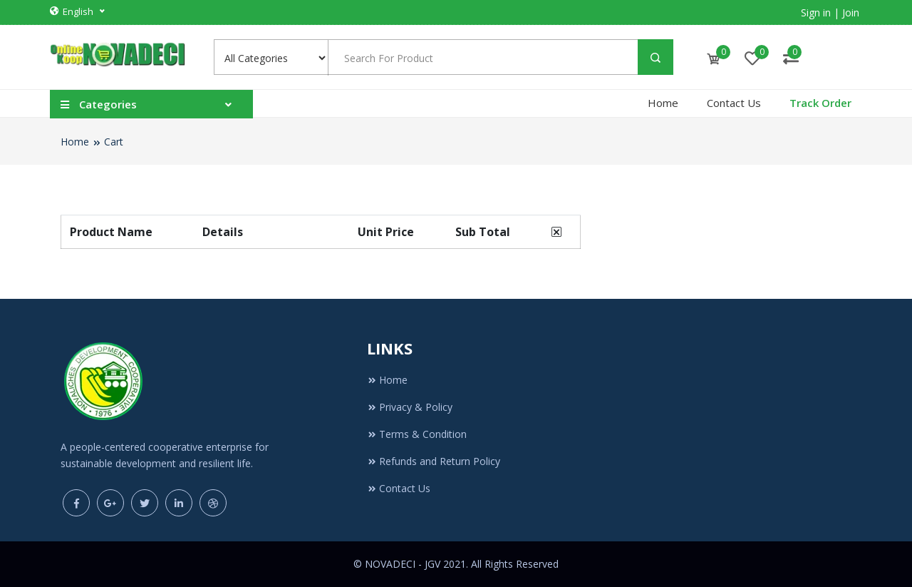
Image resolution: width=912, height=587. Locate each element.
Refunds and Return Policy (433, 461)
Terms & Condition (417, 434)
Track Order (820, 103)
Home (663, 103)
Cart (113, 141)
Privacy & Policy (409, 407)
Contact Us (734, 103)
